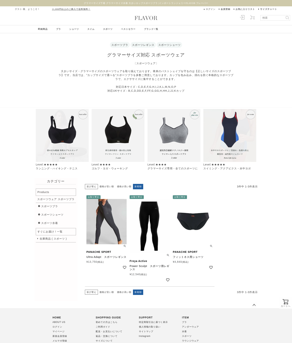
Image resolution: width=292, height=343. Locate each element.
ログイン (210, 9)
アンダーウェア (190, 326)
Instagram (144, 336)
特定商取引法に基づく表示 (153, 322)
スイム (91, 29)
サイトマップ (146, 331)
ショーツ (74, 29)
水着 (184, 331)
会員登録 (225, 9)
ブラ (58, 29)
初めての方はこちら (107, 322)
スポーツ (108, 29)
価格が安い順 (106, 186)
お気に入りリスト (245, 9)
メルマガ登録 (60, 340)
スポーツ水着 (49, 223)
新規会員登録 (60, 336)
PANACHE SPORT (98, 251)
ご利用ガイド (103, 326)
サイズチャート (268, 9)
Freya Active (138, 261)
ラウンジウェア (190, 340)
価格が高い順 (124, 186)
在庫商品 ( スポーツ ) (53, 238)
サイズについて (104, 340)
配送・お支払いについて (109, 331)
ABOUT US (59, 322)
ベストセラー (128, 29)
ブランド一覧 (151, 29)
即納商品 (43, 29)
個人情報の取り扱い (150, 326)
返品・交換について (107, 336)
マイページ (59, 331)
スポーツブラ (49, 206)
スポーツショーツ (52, 214)
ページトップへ (254, 305)
